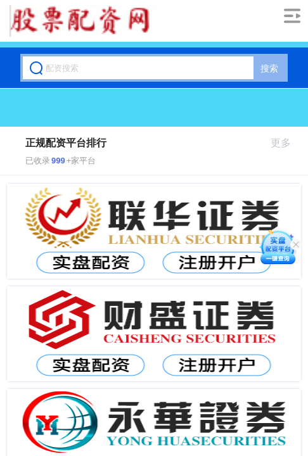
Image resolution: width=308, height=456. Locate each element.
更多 (286, 142)
